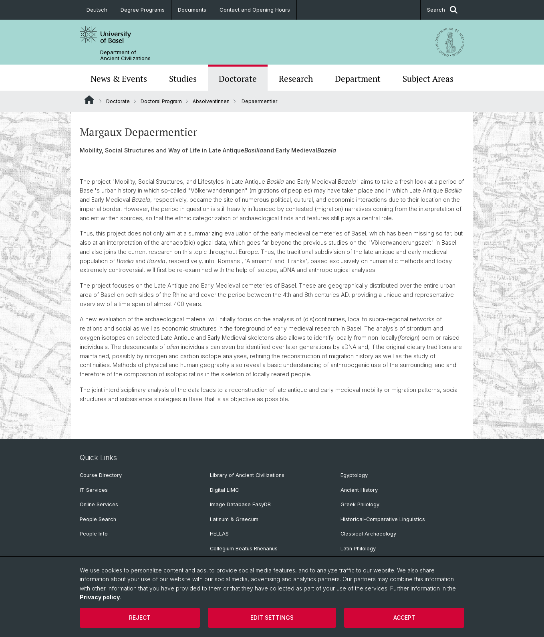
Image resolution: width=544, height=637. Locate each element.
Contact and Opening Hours (255, 9)
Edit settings (272, 617)
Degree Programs (143, 9)
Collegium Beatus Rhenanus (244, 549)
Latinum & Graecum (234, 519)
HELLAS (219, 534)
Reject (140, 617)
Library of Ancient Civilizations (247, 475)
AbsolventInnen (211, 101)
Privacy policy (100, 597)
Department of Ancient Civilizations (125, 55)
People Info (94, 534)
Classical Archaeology (368, 534)
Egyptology (354, 475)
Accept (404, 617)
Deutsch (97, 9)
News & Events (119, 78)
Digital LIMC (224, 490)
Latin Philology (358, 549)
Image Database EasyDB (240, 504)
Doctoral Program (161, 101)
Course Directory (101, 475)
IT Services (94, 490)
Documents (192, 9)
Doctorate (238, 78)
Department (358, 78)
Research (296, 78)
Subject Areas (428, 78)
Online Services (99, 504)
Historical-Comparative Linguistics (383, 519)
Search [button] (442, 10)
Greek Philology (360, 504)
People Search (98, 519)
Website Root (89, 99)
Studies (183, 78)
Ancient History (359, 490)
